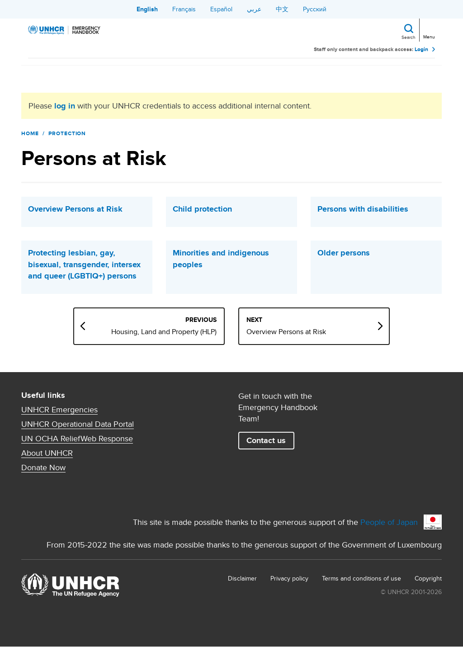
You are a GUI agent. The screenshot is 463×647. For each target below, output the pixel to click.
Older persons (343, 253)
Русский (314, 9)
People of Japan (389, 522)
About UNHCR (47, 453)
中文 (282, 9)
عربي (254, 9)
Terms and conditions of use (361, 578)
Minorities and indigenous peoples (221, 258)
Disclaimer (242, 578)
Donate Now (43, 467)
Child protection (202, 209)
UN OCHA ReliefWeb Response (77, 439)
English (147, 9)
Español (221, 9)
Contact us (266, 440)
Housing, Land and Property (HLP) (164, 332)
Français (184, 9)
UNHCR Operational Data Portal (77, 424)
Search (409, 37)
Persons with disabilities (362, 209)
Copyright (428, 578)
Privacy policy (289, 578)
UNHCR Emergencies (59, 410)
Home (30, 133)
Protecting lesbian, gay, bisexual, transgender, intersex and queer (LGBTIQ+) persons (84, 264)
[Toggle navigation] (428, 29)
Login (421, 49)
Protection (67, 133)
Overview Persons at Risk (75, 209)
